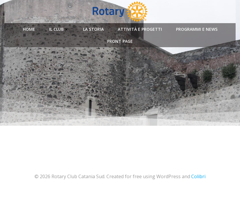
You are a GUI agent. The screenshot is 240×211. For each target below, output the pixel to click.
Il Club (59, 29)
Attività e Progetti (140, 29)
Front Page (120, 41)
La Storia (93, 29)
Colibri (198, 176)
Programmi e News (196, 29)
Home (29, 29)
